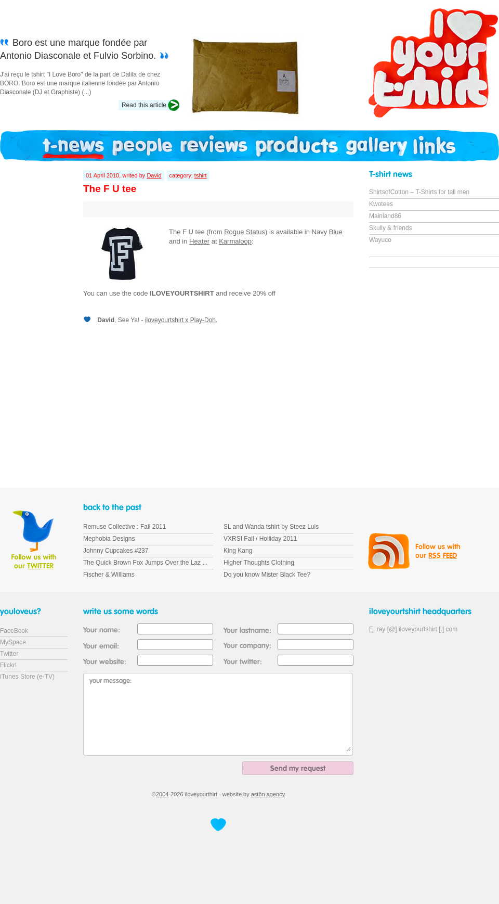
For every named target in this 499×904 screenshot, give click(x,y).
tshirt (200, 175)
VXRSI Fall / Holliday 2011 (260, 538)
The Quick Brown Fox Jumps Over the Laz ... (145, 562)
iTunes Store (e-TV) (27, 676)
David (154, 175)
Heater (199, 241)
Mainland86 (385, 216)
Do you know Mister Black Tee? (267, 574)
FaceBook (14, 630)
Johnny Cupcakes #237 (115, 550)
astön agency (268, 794)
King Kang (238, 550)
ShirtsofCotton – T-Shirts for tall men (419, 192)
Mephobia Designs (109, 538)
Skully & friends (390, 228)
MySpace (13, 642)
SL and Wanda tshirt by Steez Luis (271, 526)
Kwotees (381, 204)
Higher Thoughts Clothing (259, 562)
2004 (162, 794)
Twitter (9, 653)
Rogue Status (244, 232)
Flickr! (8, 665)
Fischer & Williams (109, 574)
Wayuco (380, 240)
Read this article (144, 105)
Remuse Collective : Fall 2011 (124, 526)
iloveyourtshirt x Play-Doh (180, 320)
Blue (336, 232)
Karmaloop (235, 241)
